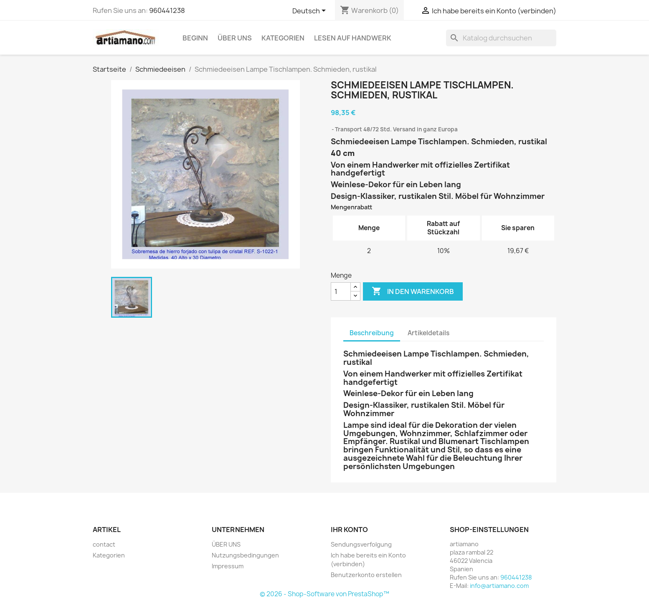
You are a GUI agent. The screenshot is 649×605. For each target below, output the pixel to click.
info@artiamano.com (499, 586)
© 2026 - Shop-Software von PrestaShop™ (324, 594)
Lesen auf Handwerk (352, 38)
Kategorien (282, 38)
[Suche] (501, 38)
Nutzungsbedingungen (245, 555)
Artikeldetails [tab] (428, 333)
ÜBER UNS (235, 38)
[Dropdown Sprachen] (310, 11)
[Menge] (341, 291)
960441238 (167, 10)
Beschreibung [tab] (372, 333)
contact (104, 544)
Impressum (227, 566)
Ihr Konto (349, 529)
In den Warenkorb (413, 291)
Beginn (195, 38)
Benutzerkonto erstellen (366, 575)
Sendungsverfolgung (361, 544)
